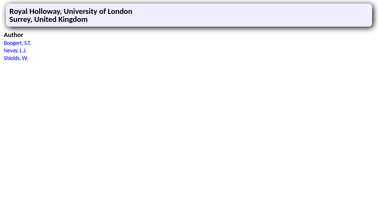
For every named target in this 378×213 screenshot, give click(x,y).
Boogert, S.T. (17, 42)
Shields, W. (16, 58)
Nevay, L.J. (15, 50)
